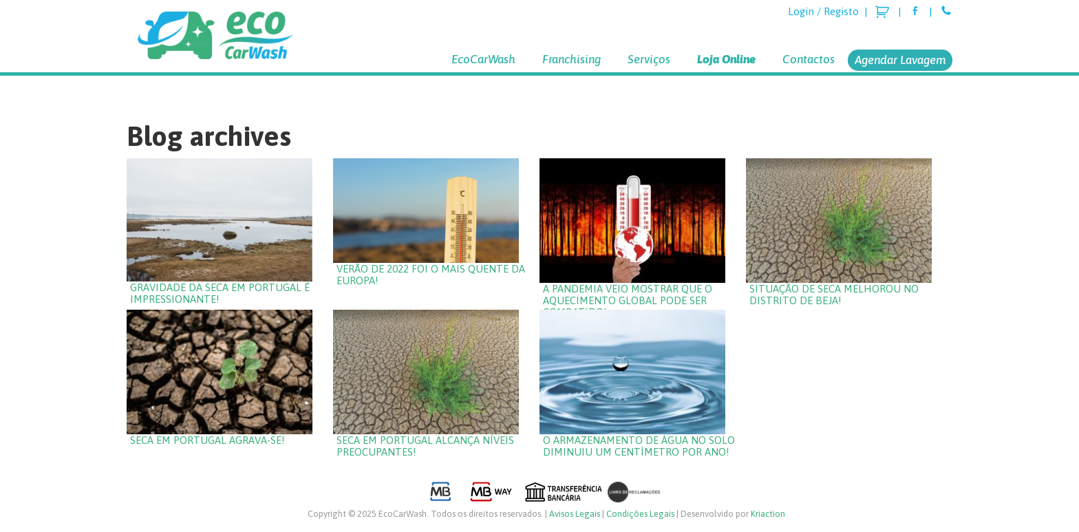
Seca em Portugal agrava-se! (207, 440)
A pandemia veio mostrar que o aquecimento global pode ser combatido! (627, 300)
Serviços (649, 59)
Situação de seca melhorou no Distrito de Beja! (834, 294)
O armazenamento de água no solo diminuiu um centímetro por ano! (639, 446)
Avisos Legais (574, 514)
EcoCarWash (483, 59)
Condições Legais (640, 514)
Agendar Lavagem (900, 60)
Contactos (808, 59)
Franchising (571, 59)
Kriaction (768, 514)
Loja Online (726, 59)
